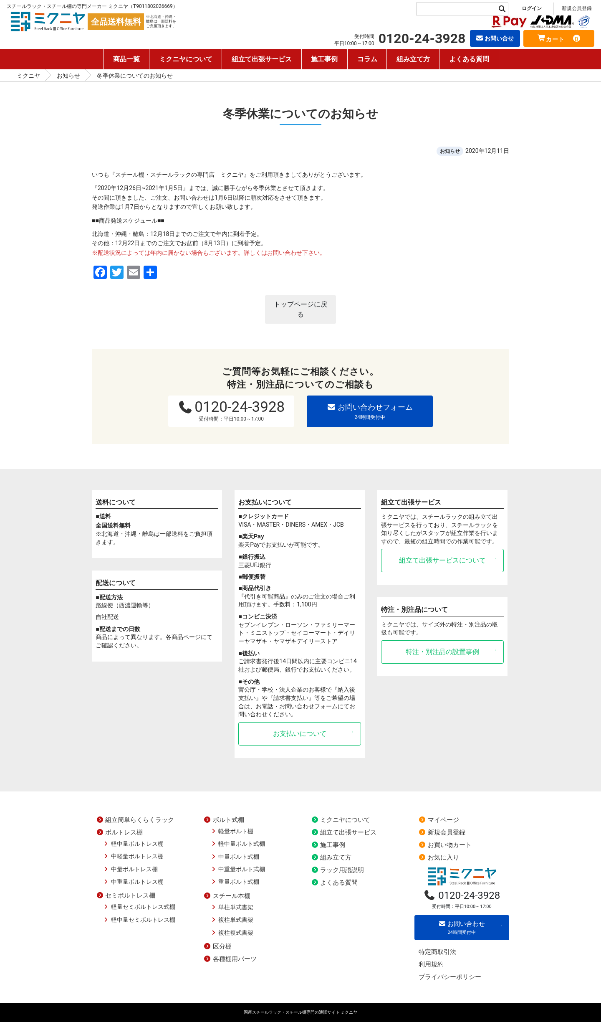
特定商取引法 (437, 952)
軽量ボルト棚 (232, 831)
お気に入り (439, 857)
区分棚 (218, 946)
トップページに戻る (300, 309)
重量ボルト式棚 (235, 881)
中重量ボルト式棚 (237, 869)
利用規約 (431, 964)
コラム (367, 59)
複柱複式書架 (232, 932)
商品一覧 (126, 59)
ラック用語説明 (337, 870)
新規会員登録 (577, 8)
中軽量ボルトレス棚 (133, 856)
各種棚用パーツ (230, 959)
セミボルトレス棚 (125, 895)
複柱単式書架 (232, 919)
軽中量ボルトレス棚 (133, 843)
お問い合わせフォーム (370, 412)
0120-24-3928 (231, 410)
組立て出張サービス (262, 59)
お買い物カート (445, 845)
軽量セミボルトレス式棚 (138, 906)
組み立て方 (413, 59)
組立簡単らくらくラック (135, 820)
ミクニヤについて (185, 59)
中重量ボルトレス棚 (133, 881)
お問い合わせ (462, 928)
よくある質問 (469, 59)
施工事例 (324, 59)
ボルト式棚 (224, 820)
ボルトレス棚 (119, 832)
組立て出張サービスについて (442, 560)
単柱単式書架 (232, 907)
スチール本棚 (227, 896)
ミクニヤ (28, 75)
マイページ (439, 820)
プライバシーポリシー (450, 977)
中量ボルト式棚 (235, 856)
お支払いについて (299, 734)
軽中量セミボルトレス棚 (138, 919)
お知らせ (68, 75)
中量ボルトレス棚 (130, 869)
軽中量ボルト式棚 (237, 843)
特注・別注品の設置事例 (442, 652)
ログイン (532, 8)
